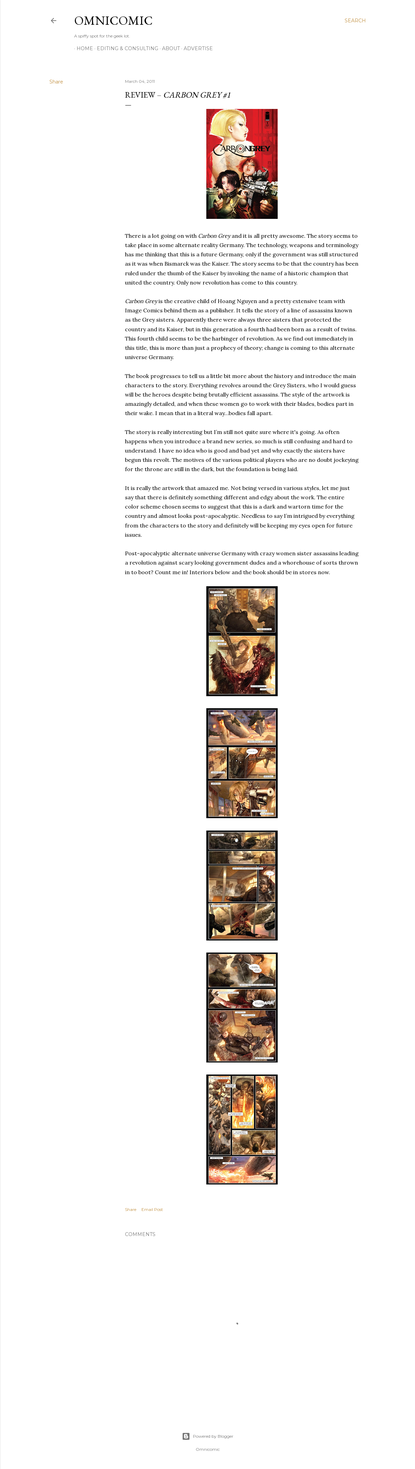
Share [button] (56, 82)
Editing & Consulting (125, 48)
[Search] (355, 20)
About (168, 48)
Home (82, 48)
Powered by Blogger (207, 1436)
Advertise (195, 48)
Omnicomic (113, 20)
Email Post (152, 1209)
